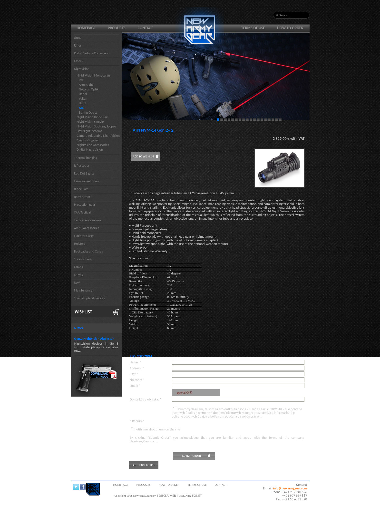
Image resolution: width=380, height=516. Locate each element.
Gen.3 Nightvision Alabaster (94, 339)
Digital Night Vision (90, 149)
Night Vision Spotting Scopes (96, 126)
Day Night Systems (89, 131)
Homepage (86, 28)
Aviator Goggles (87, 140)
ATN (82, 108)
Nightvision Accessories (93, 145)
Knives (78, 275)
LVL (81, 80)
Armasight (86, 85)
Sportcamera (83, 259)
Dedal (83, 94)
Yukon (83, 99)
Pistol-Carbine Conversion (92, 53)
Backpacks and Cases (88, 251)
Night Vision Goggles (91, 122)
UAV (77, 282)
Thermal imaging (85, 158)
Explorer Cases (84, 236)
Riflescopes (82, 165)
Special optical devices (89, 298)
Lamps (78, 267)
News (78, 328)
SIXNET (197, 496)
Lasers (78, 61)
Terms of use (253, 28)
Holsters (79, 243)
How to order (290, 28)
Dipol (82, 103)
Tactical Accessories (87, 220)
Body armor (82, 197)
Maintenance (83, 290)
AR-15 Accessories (86, 228)
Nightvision (82, 69)
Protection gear (84, 204)
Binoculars (81, 189)
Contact (145, 28)
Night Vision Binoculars (93, 117)
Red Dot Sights (84, 173)
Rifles (78, 45)
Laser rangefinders (86, 181)
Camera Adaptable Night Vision (98, 136)
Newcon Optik (88, 89)
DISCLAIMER (167, 496)
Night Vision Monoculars (94, 75)
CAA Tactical (82, 212)
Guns (77, 37)
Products (117, 28)
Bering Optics (88, 112)
